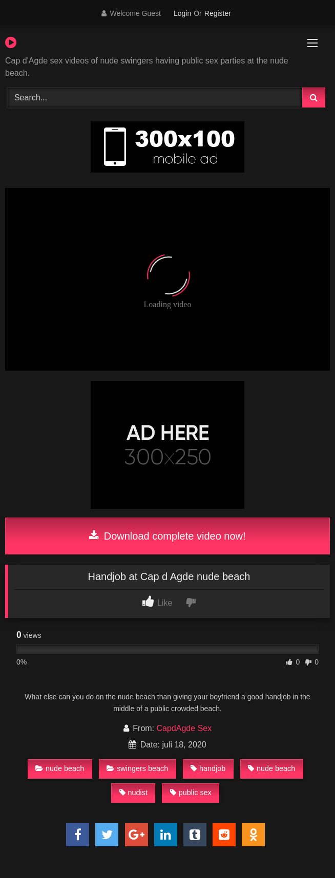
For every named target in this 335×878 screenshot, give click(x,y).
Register (217, 13)
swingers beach (137, 768)
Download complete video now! (167, 536)
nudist (133, 792)
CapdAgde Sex (184, 728)
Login (182, 13)
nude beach (59, 768)
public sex (191, 792)
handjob (208, 768)
